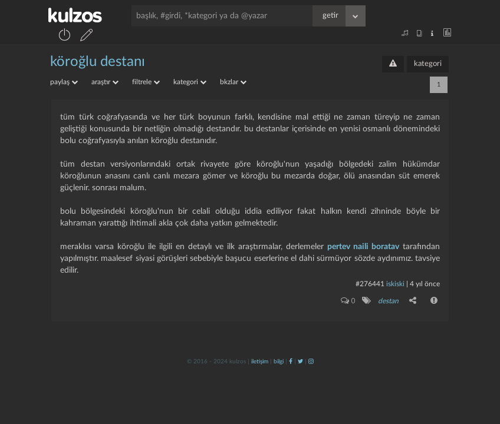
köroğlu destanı (97, 62)
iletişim (259, 362)
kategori (428, 64)
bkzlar (233, 81)
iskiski (395, 283)
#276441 (370, 283)
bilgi (279, 362)
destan (388, 300)
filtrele (146, 81)
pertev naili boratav (363, 247)
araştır (105, 81)
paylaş (64, 81)
